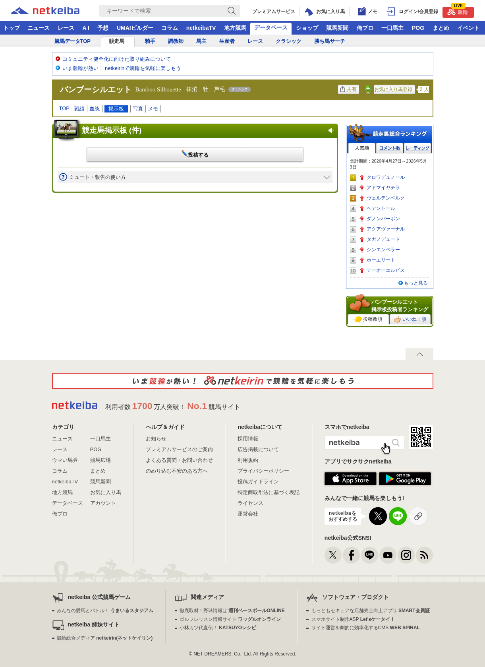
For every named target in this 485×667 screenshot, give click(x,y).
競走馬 (116, 41)
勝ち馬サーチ (329, 41)
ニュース (38, 28)
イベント (468, 28)
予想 (102, 28)
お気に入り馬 (105, 492)
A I (86, 28)
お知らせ (156, 439)
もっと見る (416, 283)
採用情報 (248, 439)
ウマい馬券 (65, 460)
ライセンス (250, 503)
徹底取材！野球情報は (232, 610)
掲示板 (116, 109)
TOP (64, 108)
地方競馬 (235, 28)
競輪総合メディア (105, 638)
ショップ (307, 28)
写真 (138, 109)
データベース (271, 27)
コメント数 (389, 148)
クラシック (288, 41)
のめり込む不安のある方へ (177, 471)
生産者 (227, 41)
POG (418, 28)
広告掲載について (258, 449)
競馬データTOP (72, 41)
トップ (11, 28)
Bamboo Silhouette (158, 89)
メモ (153, 109)
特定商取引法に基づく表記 (269, 492)
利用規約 (248, 460)
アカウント (103, 503)
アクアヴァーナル (386, 229)
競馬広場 (100, 460)
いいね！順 (410, 319)
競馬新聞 (337, 28)
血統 (94, 109)
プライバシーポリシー (263, 471)
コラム (169, 28)
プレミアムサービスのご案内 (179, 449)
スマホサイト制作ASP (353, 619)
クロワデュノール (386, 177)
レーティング (417, 148)
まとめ (441, 28)
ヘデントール (381, 208)
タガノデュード (383, 239)
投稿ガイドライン (258, 482)
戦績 (79, 109)
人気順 (361, 148)
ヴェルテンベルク (386, 198)
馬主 (201, 41)
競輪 (457, 11)
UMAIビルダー (135, 28)
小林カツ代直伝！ (218, 627)
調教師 (176, 41)
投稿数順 (368, 319)
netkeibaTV (201, 28)
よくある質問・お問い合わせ (179, 460)
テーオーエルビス (386, 270)
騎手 (150, 41)
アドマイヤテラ (383, 187)
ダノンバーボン (383, 218)
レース (66, 28)
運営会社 (248, 514)
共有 (348, 89)
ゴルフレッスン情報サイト (230, 619)
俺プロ (365, 28)
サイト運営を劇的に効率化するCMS (365, 627)
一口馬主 (392, 28)
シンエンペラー (383, 249)
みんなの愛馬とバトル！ (105, 610)
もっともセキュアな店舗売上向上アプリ (370, 610)
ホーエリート (381, 260)
